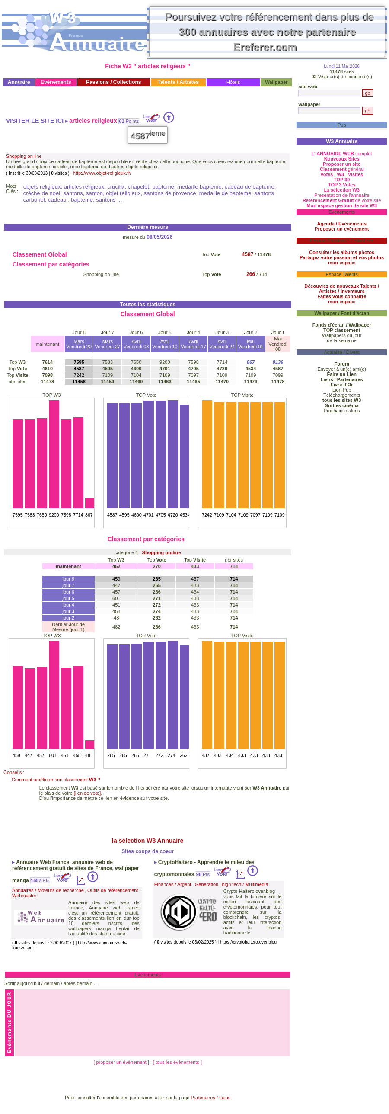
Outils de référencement (112, 890)
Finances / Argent (172, 884)
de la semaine (342, 340)
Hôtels (233, 82)
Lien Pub (341, 389)
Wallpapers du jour (341, 335)
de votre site (342, 200)
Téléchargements (341, 395)
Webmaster (24, 895)
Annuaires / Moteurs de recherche (48, 890)
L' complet (342, 153)
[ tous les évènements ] (177, 1062)
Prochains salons (342, 410)
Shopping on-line (24, 156)
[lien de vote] (87, 793)
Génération (206, 884)
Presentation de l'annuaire (341, 195)
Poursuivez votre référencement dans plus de (269, 32)
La (342, 190)
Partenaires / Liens (211, 1097)
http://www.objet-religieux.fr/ (102, 173)
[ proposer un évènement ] (121, 1062)
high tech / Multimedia (245, 884)
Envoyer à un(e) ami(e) (341, 369)
